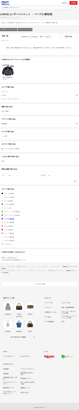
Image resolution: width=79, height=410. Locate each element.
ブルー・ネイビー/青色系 (39, 215)
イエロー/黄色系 (39, 222)
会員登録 (73, 3)
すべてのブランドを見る (18, 337)
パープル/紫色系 (39, 219)
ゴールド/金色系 (39, 240)
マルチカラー (39, 244)
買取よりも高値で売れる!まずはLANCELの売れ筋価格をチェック (39, 259)
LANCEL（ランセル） (9, 29)
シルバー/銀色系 (39, 237)
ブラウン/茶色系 (39, 204)
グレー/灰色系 (39, 201)
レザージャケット (25, 29)
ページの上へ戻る (39, 284)
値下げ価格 (39, 111)
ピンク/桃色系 (39, 226)
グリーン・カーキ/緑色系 (39, 211)
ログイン (65, 3)
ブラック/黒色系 (39, 193)
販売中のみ (25, 36)
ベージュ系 (39, 208)
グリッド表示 (45, 36)
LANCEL (39, 124)
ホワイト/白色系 (39, 197)
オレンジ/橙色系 (39, 233)
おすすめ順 (34, 36)
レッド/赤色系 (39, 230)
